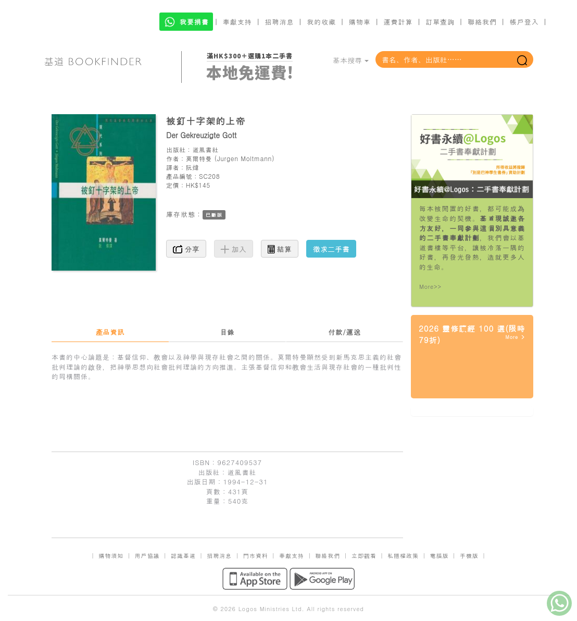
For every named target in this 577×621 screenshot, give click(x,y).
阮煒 (192, 167)
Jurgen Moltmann (244, 158)
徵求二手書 (331, 248)
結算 (280, 248)
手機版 (469, 555)
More (515, 337)
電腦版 (439, 555)
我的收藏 (321, 22)
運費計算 (398, 22)
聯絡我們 (482, 22)
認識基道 (183, 555)
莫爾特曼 (199, 158)
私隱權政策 (403, 555)
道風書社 (205, 149)
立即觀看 (364, 555)
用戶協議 (147, 555)
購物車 (360, 22)
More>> (430, 286)
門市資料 (255, 555)
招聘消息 (279, 22)
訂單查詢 (440, 22)
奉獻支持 (237, 22)
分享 (186, 248)
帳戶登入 (524, 22)
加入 (233, 248)
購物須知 (110, 555)
